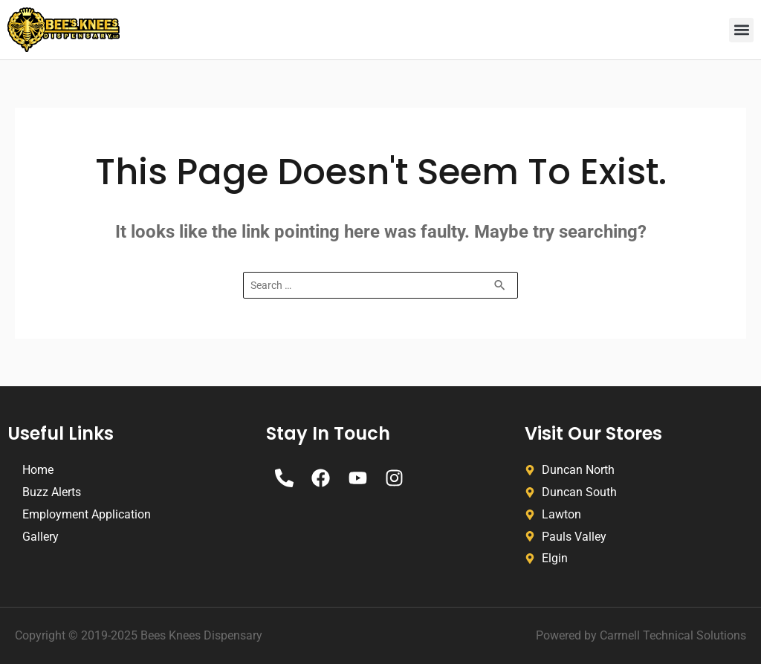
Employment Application (86, 514)
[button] (741, 30)
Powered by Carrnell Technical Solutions (641, 635)
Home (38, 470)
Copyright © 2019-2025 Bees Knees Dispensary (138, 635)
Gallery (40, 537)
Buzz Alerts (51, 492)
